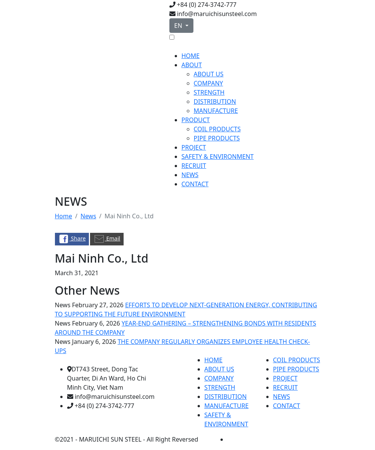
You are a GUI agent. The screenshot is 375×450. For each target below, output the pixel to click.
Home (63, 216)
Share (71, 239)
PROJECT (194, 147)
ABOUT (192, 65)
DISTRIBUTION (215, 101)
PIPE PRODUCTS (217, 138)
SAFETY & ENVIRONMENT (218, 156)
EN (179, 25)
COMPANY (208, 83)
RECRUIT (194, 165)
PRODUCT (196, 120)
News (88, 216)
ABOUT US (209, 74)
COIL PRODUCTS (217, 129)
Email (107, 239)
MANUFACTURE (216, 110)
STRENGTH (209, 92)
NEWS (190, 175)
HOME (191, 56)
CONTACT (195, 184)
